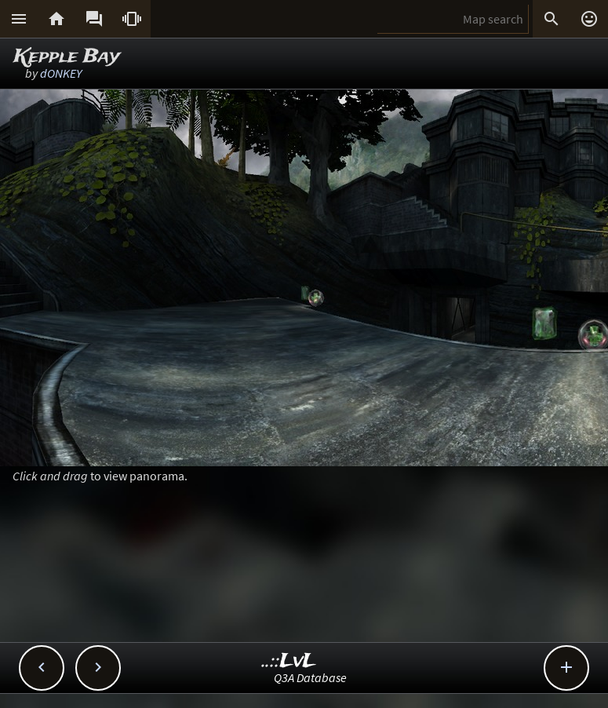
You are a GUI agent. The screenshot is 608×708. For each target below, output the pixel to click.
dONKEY (61, 73)
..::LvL (289, 661)
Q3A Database (310, 677)
